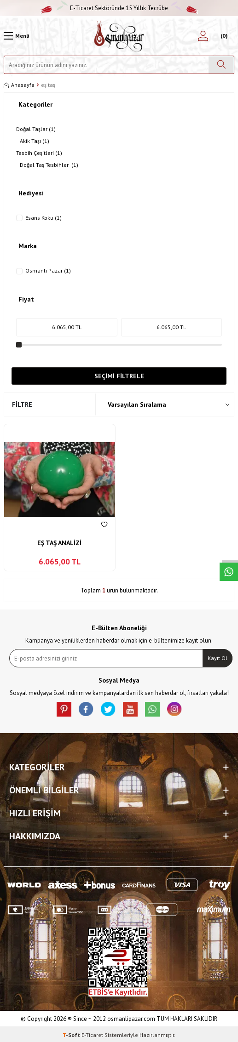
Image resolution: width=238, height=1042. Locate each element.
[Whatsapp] (152, 709)
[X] (108, 709)
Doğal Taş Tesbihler (49, 165)
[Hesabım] (203, 35)
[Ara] (221, 65)
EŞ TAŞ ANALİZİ (59, 543)
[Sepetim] (223, 35)
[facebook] (86, 709)
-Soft (72, 1034)
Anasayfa (19, 84)
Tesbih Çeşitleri (39, 153)
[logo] (119, 36)
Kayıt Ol (217, 658)
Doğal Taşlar (36, 129)
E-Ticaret (92, 1034)
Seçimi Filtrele (119, 376)
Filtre (22, 404)
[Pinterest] (64, 709)
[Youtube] (130, 709)
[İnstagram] (174, 709)
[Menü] (16, 35)
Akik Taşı (34, 141)
